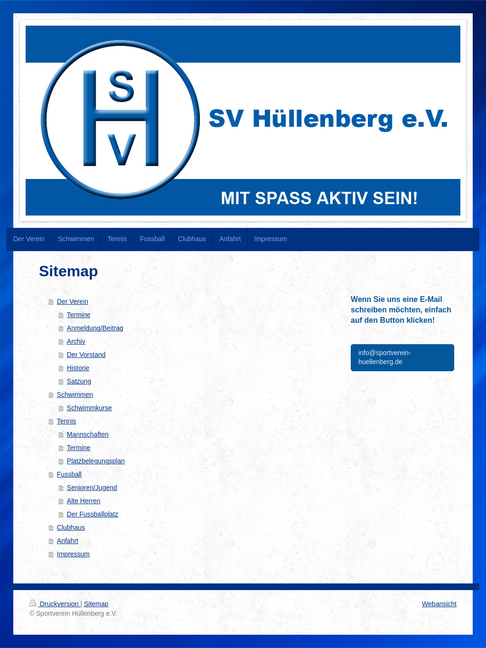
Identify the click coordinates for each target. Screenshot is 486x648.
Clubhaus (71, 527)
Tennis (66, 421)
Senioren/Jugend (92, 487)
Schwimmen (75, 394)
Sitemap (96, 604)
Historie (78, 368)
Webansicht (439, 604)
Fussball (69, 474)
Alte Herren (84, 501)
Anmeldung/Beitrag (95, 328)
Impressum (73, 554)
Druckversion (54, 604)
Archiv (76, 341)
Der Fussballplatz (92, 514)
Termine (79, 315)
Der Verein (72, 301)
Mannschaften (88, 434)
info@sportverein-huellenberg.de (384, 357)
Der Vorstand (86, 354)
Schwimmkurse (89, 408)
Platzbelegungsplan (96, 461)
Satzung (79, 381)
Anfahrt (67, 541)
